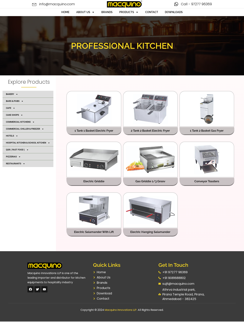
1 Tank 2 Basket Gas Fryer (206, 130)
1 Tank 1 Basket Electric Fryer (94, 130)
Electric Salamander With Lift (94, 231)
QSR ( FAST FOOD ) (17, 150)
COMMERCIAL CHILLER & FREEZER (25, 129)
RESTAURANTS (15, 164)
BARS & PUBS (14, 101)
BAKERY (12, 94)
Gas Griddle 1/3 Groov (150, 181)
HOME (65, 12)
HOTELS (12, 136)
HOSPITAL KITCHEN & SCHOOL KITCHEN (28, 143)
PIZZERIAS (13, 157)
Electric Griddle (93, 181)
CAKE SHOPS (14, 115)
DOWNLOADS (174, 12)
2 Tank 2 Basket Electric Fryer (150, 130)
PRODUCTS (128, 12)
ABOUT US (85, 12)
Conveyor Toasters (207, 181)
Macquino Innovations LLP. (121, 310)
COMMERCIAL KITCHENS (20, 122)
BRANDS (107, 12)
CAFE (10, 108)
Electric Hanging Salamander (150, 231)
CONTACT (151, 12)
